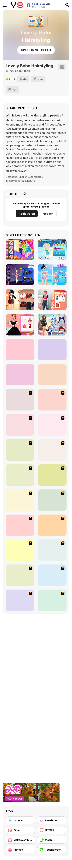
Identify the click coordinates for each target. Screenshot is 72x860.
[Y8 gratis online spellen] (17, 5)
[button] (16, 171)
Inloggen (47, 213)
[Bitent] (20, 830)
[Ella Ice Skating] (52, 249)
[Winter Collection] (20, 500)
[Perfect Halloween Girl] (20, 274)
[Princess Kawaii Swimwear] (52, 274)
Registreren (27, 213)
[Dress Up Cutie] (52, 399)
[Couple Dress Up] (20, 600)
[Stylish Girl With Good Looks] (52, 550)
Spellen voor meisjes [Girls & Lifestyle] (31, 176)
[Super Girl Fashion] (52, 475)
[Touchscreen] (52, 849)
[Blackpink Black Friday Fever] (20, 374)
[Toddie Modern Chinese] (52, 374)
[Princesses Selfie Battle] (20, 249)
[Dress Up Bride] (20, 425)
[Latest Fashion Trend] (20, 575)
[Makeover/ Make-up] (20, 840)
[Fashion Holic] (52, 299)
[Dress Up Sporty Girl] (20, 525)
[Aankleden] (52, 820)
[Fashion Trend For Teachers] (20, 475)
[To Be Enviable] (52, 575)
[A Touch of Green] (52, 425)
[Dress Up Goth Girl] (52, 600)
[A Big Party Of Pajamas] (20, 550)
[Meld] (12, 89)
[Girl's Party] (52, 450)
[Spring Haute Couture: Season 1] (20, 324)
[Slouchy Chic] (52, 525)
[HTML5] (52, 830)
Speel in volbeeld (36, 50)
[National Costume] (52, 500)
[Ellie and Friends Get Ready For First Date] (52, 349)
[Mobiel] (52, 840)
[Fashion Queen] (20, 450)
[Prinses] (20, 849)
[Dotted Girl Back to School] (20, 299)
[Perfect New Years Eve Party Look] (20, 349)
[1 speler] (20, 820)
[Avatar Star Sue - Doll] (20, 399)
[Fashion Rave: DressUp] (52, 324)
